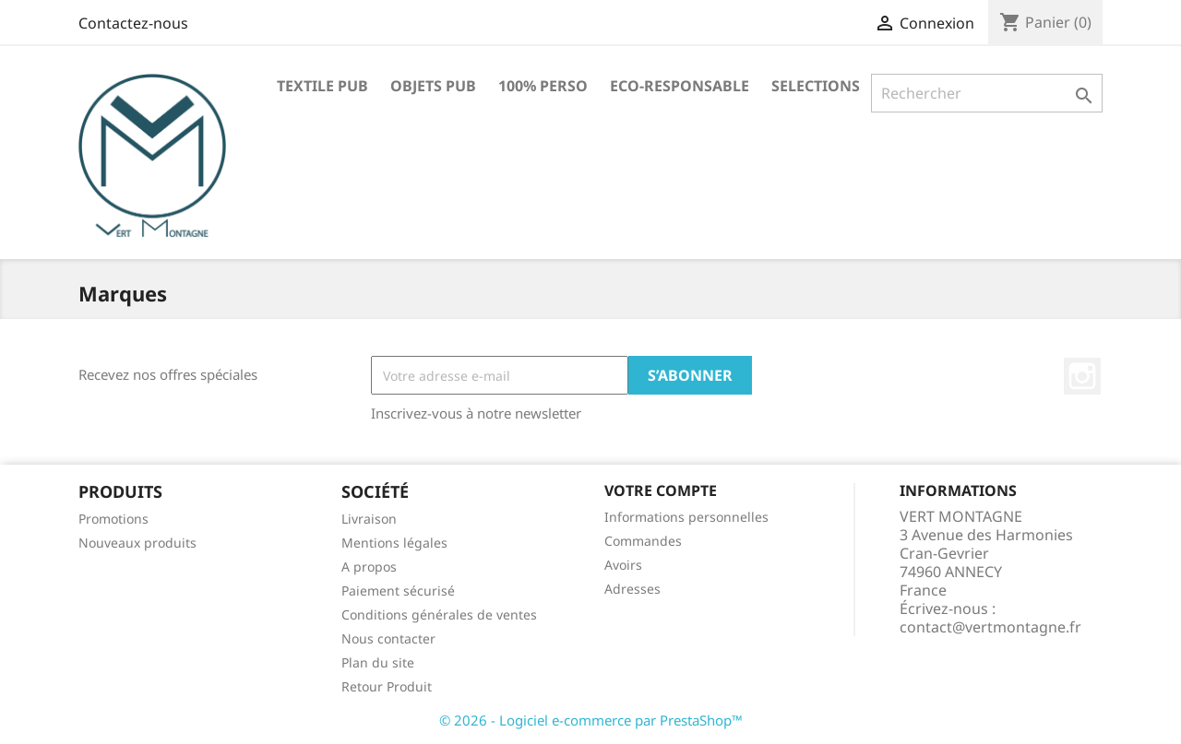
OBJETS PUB (433, 86)
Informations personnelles (686, 517)
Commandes (643, 540)
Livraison (369, 518)
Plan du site (377, 662)
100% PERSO (543, 86)
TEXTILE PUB (322, 86)
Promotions (113, 518)
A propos (369, 566)
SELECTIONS (815, 86)
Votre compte (660, 490)
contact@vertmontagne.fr (990, 627)
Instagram (1082, 376)
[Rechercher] (987, 93)
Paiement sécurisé (398, 590)
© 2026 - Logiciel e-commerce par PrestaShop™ (591, 720)
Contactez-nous (133, 23)
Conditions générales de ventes (439, 614)
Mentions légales (394, 542)
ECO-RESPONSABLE (679, 86)
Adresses (632, 588)
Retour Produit (386, 686)
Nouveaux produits (137, 542)
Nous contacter (388, 638)
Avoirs (623, 564)
